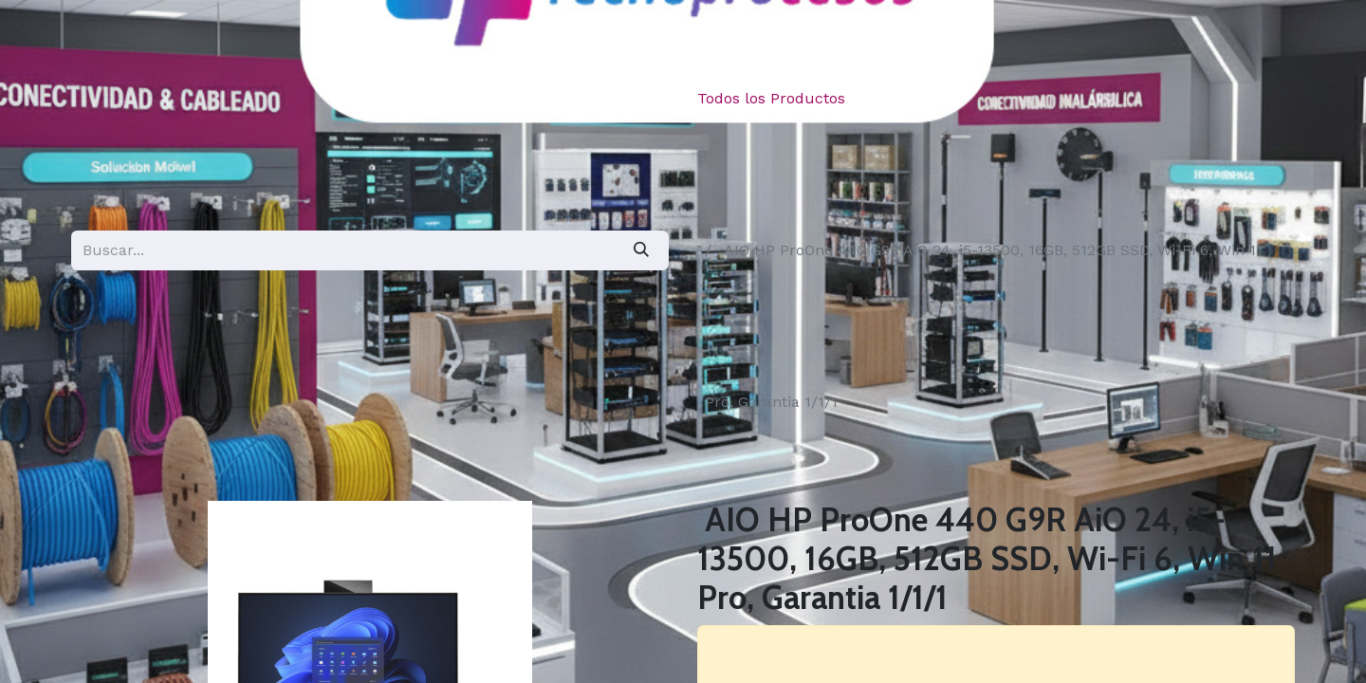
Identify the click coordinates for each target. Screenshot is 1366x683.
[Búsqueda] (641, 250)
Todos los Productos (771, 98)
